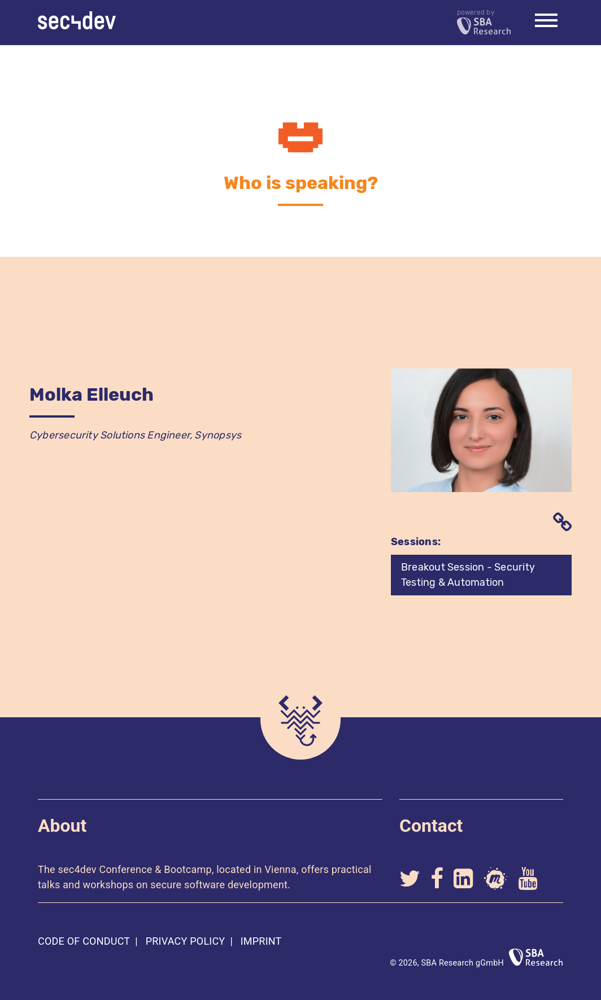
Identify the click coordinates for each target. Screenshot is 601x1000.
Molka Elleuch (91, 394)
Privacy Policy (185, 941)
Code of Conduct (84, 941)
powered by (484, 21)
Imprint (261, 941)
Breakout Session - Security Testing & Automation (468, 575)
